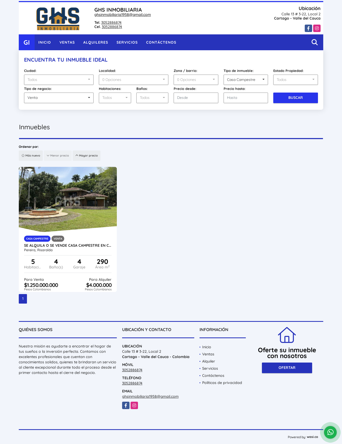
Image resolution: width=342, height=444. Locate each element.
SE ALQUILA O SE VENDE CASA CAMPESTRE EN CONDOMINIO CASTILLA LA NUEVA (68, 245)
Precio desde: (185, 88)
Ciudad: (30, 70)
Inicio (44, 42)
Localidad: (107, 70)
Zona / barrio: (185, 70)
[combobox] (59, 80)
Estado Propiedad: (288, 70)
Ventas (67, 42)
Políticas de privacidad (222, 382)
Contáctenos (161, 42)
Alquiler (208, 361)
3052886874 (111, 22)
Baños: (142, 88)
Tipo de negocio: (38, 88)
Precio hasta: (235, 88)
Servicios (127, 42)
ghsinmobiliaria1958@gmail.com (122, 14)
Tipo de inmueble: (239, 70)
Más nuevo (30, 155)
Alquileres (95, 42)
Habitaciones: (110, 88)
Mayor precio (86, 155)
